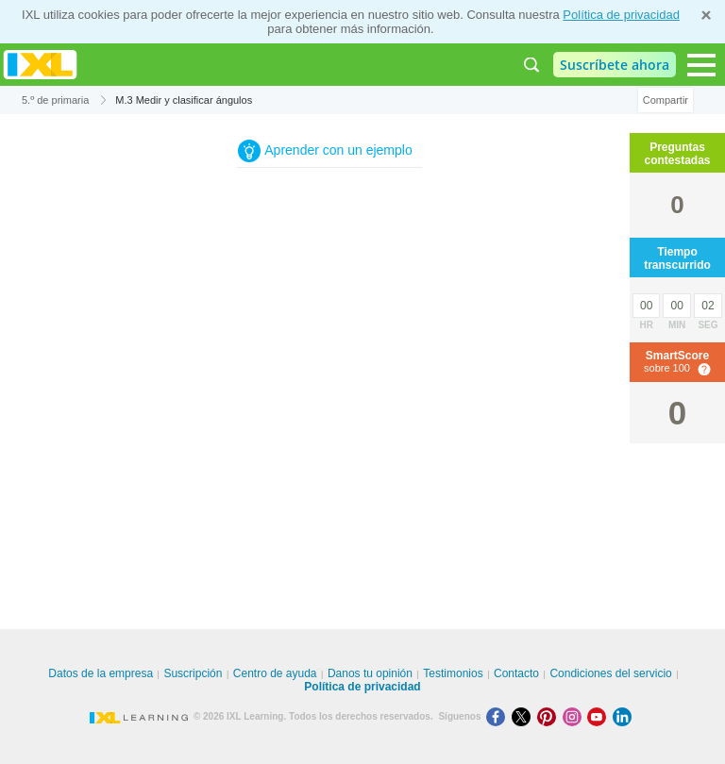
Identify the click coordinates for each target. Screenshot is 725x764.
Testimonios (452, 673)
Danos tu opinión (370, 673)
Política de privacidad (621, 15)
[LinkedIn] (624, 716)
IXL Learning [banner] (40, 64)
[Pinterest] (550, 716)
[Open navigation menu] (701, 65)
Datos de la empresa (100, 673)
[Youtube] (600, 716)
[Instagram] (575, 716)
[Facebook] (499, 716)
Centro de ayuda (275, 673)
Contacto (516, 673)
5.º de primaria (55, 100)
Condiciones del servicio (610, 673)
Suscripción (192, 673)
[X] (524, 716)
